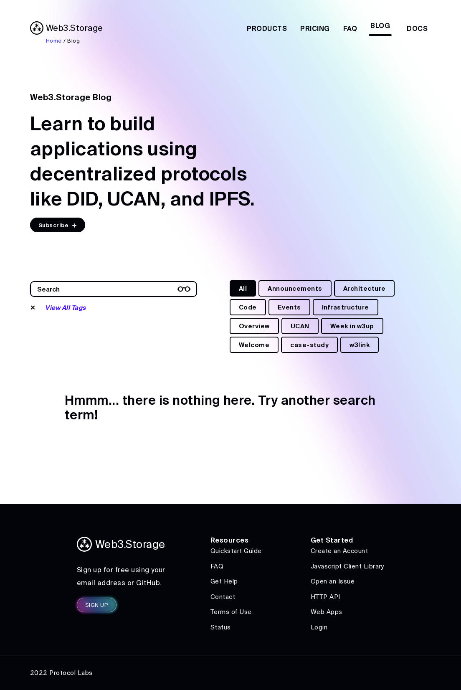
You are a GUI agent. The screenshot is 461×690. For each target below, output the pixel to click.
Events (289, 307)
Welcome (254, 344)
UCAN (300, 326)
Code (248, 307)
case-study (309, 344)
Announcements (295, 288)
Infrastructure (345, 307)
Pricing (314, 28)
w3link (360, 344)
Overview (254, 326)
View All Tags (65, 307)
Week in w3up (352, 326)
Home (54, 41)
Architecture (364, 288)
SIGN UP (96, 605)
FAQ (350, 28)
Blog (380, 25)
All (243, 288)
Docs (417, 28)
